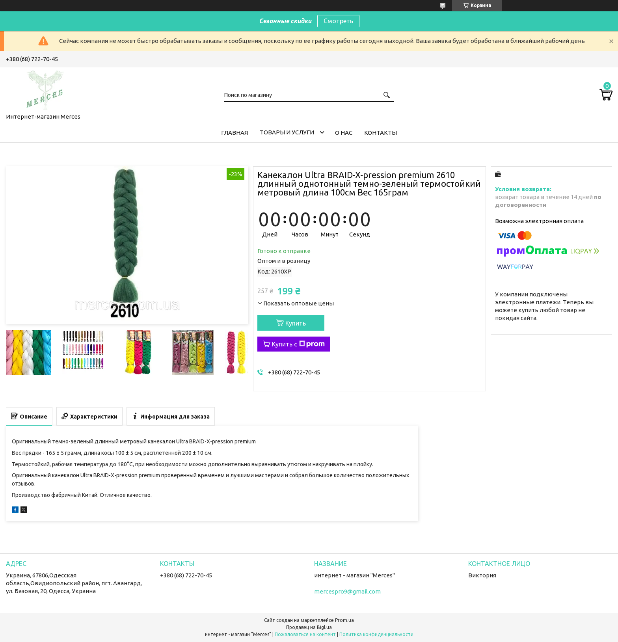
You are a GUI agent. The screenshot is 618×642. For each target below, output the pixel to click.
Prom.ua (344, 620)
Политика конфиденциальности (376, 634)
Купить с (298, 344)
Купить (295, 323)
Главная (234, 132)
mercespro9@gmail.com (347, 591)
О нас (343, 132)
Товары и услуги (287, 132)
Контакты (380, 132)
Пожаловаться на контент (305, 634)
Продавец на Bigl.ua (309, 627)
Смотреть (338, 20)
